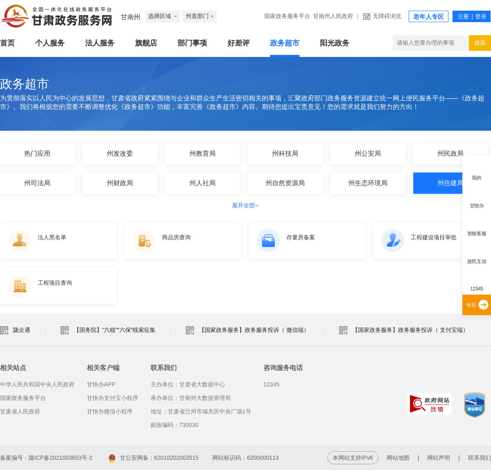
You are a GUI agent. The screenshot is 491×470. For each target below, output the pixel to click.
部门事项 (192, 43)
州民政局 (450, 153)
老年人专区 (428, 17)
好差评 (238, 43)
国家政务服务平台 (287, 16)
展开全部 (245, 205)
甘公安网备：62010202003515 (153, 457)
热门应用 (37, 153)
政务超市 (285, 43)
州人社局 (202, 182)
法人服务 (100, 43)
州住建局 (450, 182)
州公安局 (368, 153)
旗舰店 (146, 43)
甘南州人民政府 (333, 16)
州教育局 (202, 153)
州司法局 (37, 182)
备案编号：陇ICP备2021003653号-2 (46, 457)
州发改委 (120, 153)
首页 (7, 43)
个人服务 (50, 43)
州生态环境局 (367, 182)
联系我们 (479, 457)
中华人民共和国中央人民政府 (37, 384)
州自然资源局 (285, 182)
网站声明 (438, 457)
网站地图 (398, 457)
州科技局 (285, 153)
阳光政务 (334, 43)
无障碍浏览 (387, 16)
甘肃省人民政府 (20, 411)
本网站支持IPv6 (353, 457)
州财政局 (120, 182)
